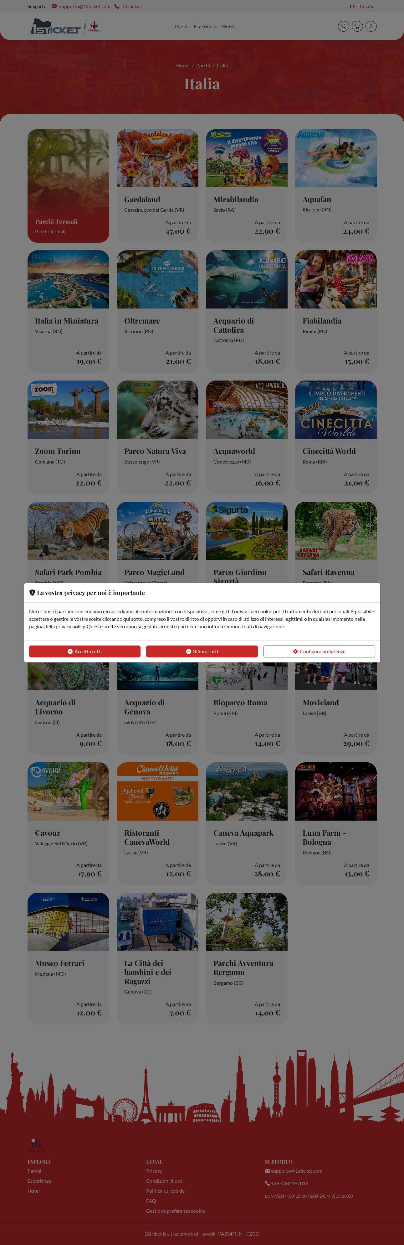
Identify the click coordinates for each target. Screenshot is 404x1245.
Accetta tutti (85, 651)
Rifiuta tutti (202, 651)
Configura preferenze (319, 651)
